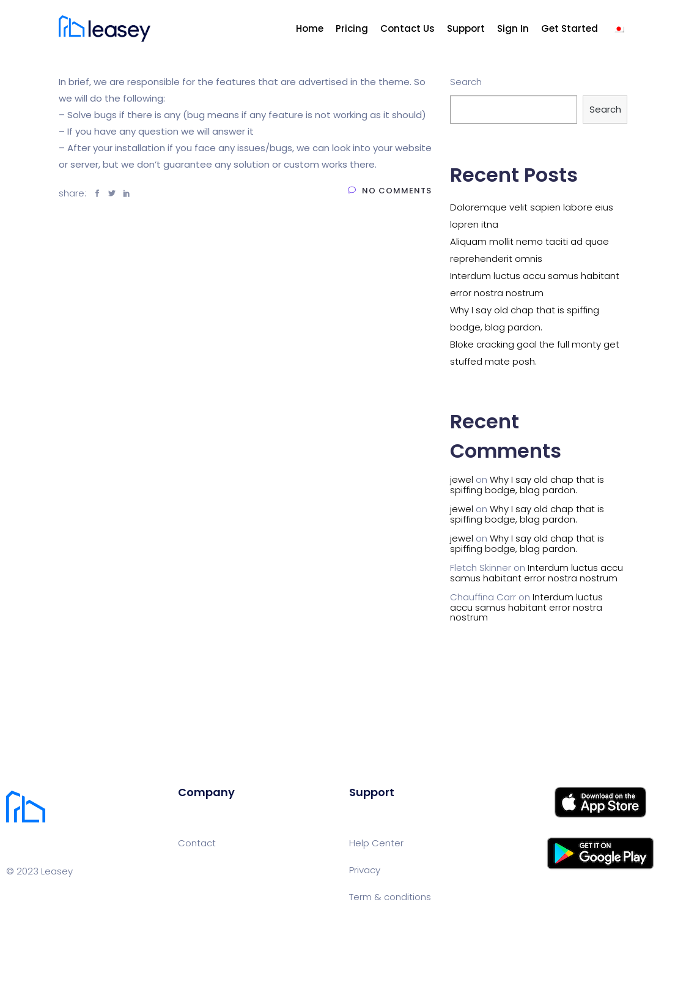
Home (309, 28)
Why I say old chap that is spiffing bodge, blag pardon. (527, 484)
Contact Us (407, 28)
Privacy (364, 869)
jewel (461, 479)
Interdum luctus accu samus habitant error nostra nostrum (536, 572)
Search (466, 81)
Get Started (569, 28)
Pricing (352, 28)
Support (466, 28)
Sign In (513, 28)
